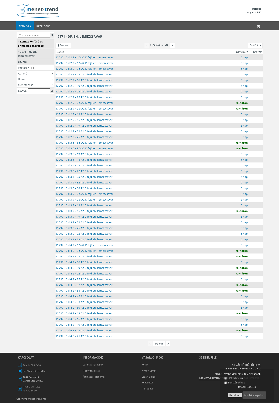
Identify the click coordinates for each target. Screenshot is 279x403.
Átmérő (36, 73)
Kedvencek (147, 382)
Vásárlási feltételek (93, 364)
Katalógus (43, 26)
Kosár (145, 364)
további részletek (247, 386)
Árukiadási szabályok (94, 376)
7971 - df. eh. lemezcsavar (27, 53)
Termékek (25, 26)
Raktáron (26, 68)
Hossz (36, 79)
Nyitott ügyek (149, 370)
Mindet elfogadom (254, 395)
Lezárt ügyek (148, 376)
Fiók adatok (148, 388)
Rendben (235, 395)
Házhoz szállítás (91, 370)
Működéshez (235, 378)
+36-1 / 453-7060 (32, 364)
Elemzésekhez (236, 382)
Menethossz (36, 85)
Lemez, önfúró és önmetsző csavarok (31, 43)
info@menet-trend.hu (34, 371)
